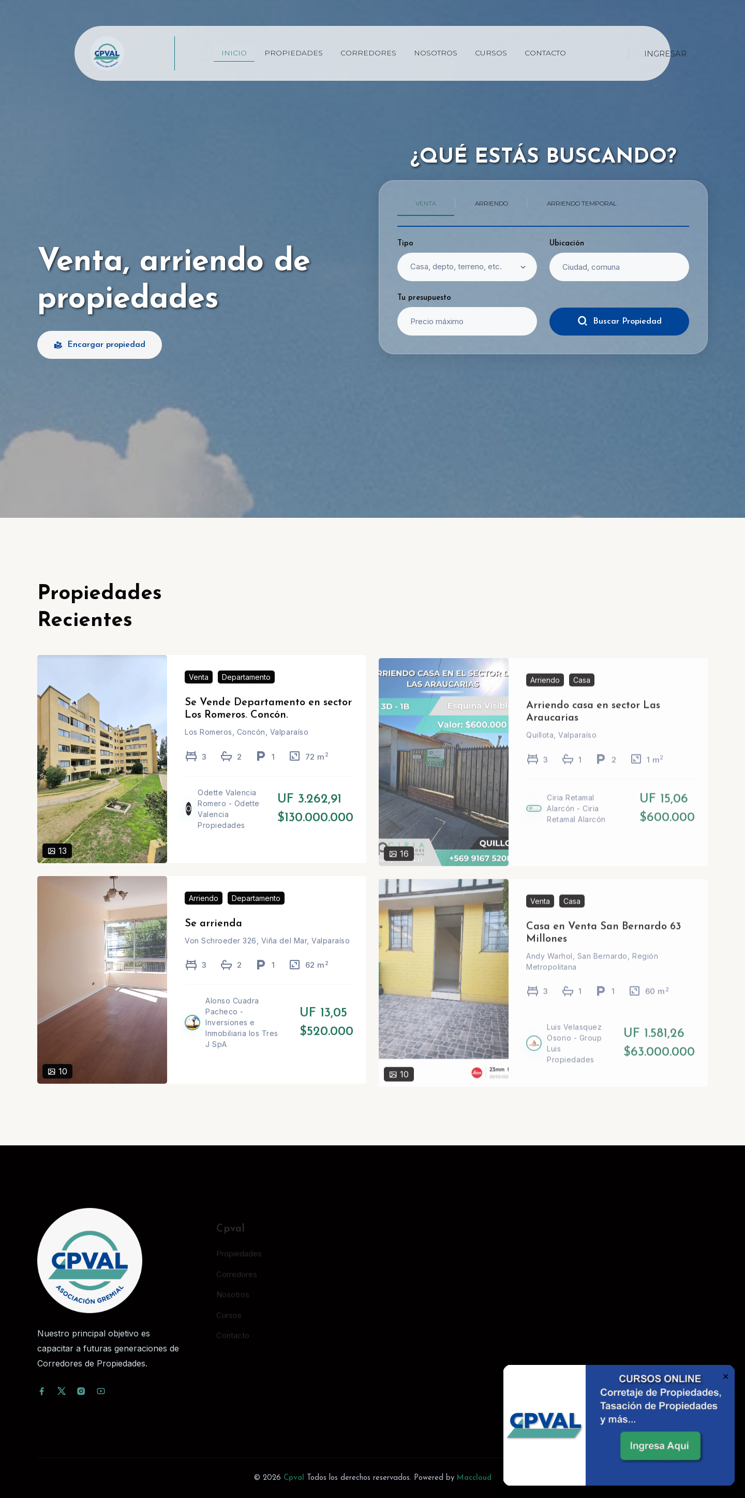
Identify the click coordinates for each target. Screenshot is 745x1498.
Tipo (405, 244)
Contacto (545, 52)
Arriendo (203, 912)
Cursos (491, 52)
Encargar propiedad (99, 345)
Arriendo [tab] (491, 203)
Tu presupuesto (424, 298)
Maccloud (474, 1478)
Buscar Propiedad (619, 321)
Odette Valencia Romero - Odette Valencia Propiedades (229, 823)
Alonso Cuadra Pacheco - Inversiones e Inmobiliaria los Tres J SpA (241, 1037)
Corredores (368, 52)
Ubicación (566, 244)
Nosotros (435, 52)
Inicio (234, 52)
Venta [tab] (425, 203)
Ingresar (665, 54)
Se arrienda (213, 938)
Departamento (246, 692)
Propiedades (293, 52)
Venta (198, 692)
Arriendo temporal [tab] (582, 203)
